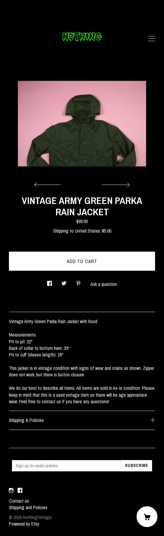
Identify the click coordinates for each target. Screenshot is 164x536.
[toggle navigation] (151, 39)
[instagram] (11, 490)
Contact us (19, 501)
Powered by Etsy (24, 524)
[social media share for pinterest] (78, 281)
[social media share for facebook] (49, 281)
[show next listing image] (115, 183)
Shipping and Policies (28, 507)
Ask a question (103, 284)
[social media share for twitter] (63, 281)
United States (87, 231)
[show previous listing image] (49, 183)
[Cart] (147, 516)
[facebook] (20, 490)
